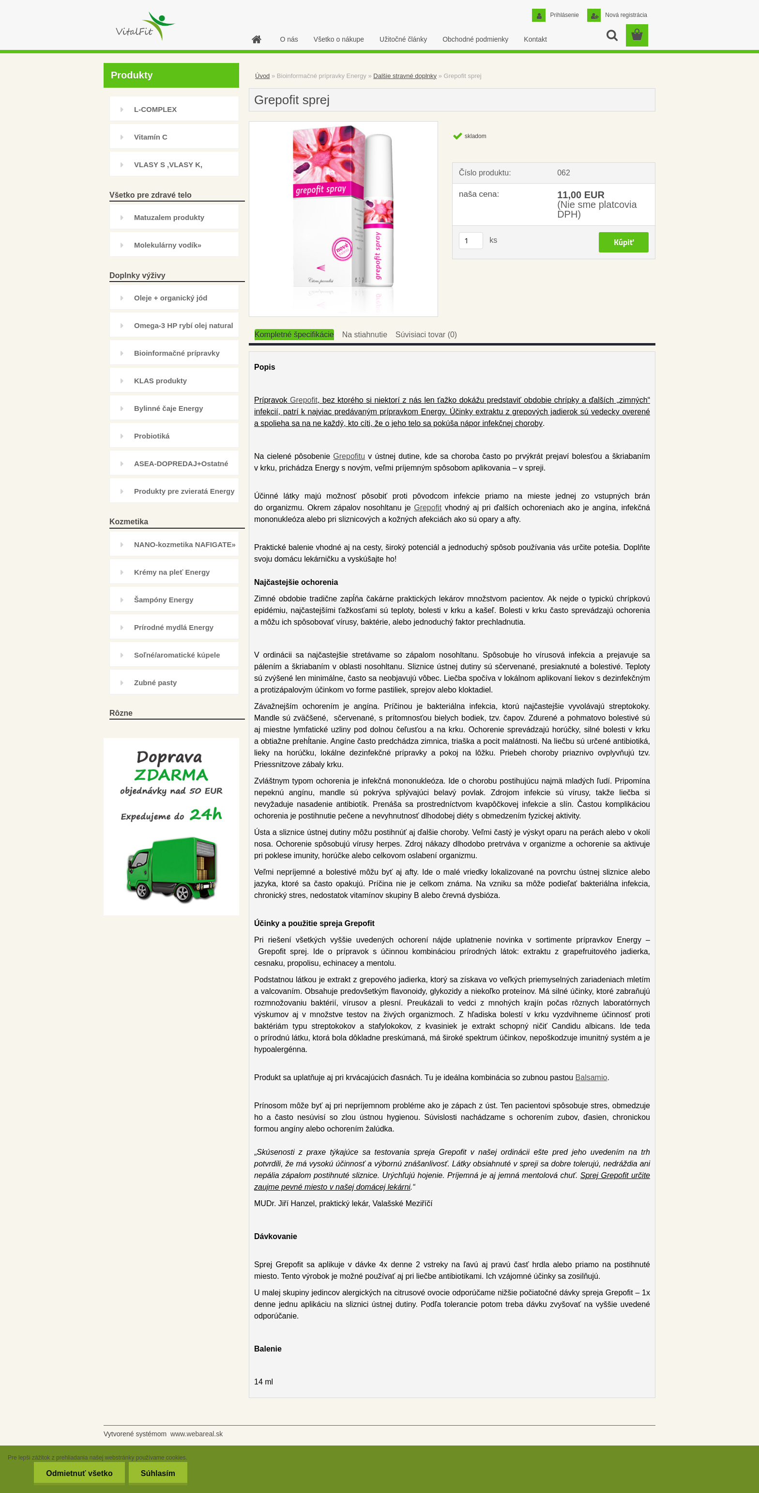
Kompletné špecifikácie (294, 334)
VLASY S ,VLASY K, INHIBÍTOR (168, 168)
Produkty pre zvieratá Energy (184, 491)
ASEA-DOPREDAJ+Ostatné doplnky (181, 467)
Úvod (262, 75)
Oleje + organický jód (170, 298)
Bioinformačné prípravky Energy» (177, 357)
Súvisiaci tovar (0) (426, 334)
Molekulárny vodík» (167, 245)
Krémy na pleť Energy (172, 572)
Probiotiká (151, 436)
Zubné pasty (155, 682)
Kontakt (535, 39)
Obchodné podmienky (475, 39)
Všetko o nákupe (339, 39)
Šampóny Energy (164, 600)
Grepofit (304, 400)
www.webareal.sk (196, 1434)
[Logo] (145, 26)
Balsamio (591, 1077)
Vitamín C (150, 137)
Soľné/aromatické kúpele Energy (177, 659)
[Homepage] (255, 39)
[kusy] (471, 240)
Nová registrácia (625, 15)
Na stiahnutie (364, 334)
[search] (612, 35)
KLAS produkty (160, 381)
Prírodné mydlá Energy (173, 627)
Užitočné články (403, 39)
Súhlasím (158, 1473)
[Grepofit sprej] (343, 125)
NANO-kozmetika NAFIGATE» (185, 544)
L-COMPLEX (155, 109)
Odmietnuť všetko (79, 1473)
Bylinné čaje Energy (168, 408)
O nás (289, 39)
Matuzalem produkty (169, 217)
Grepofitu (349, 456)
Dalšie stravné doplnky (405, 75)
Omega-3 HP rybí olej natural (183, 325)
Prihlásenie (563, 15)
